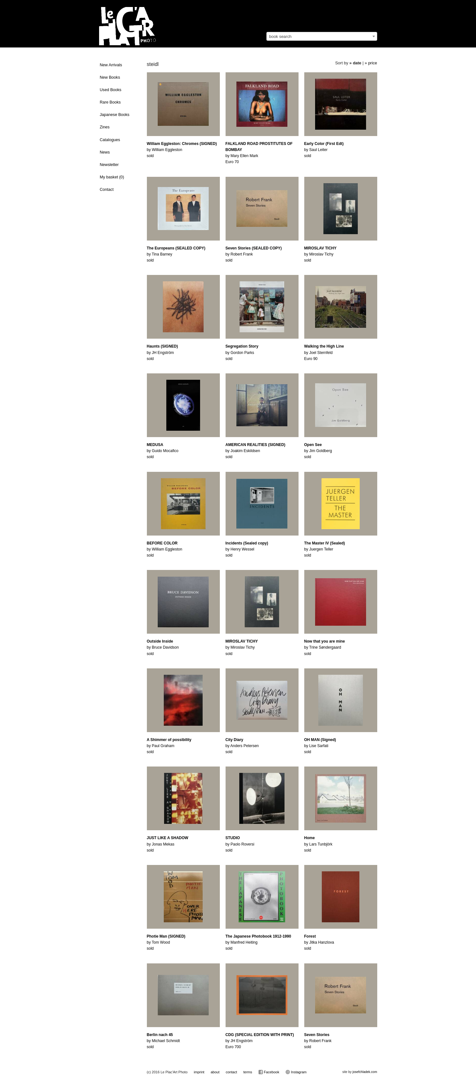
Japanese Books (114, 114)
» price (371, 63)
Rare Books (110, 102)
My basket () (112, 177)
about (215, 1072)
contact (231, 1072)
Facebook (268, 1072)
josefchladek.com (364, 1072)
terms (247, 1072)
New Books (110, 77)
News (105, 152)
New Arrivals (111, 65)
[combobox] (321, 36)
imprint (199, 1072)
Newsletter (109, 164)
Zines (105, 127)
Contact (106, 189)
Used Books (110, 90)
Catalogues (110, 140)
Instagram (296, 1072)
